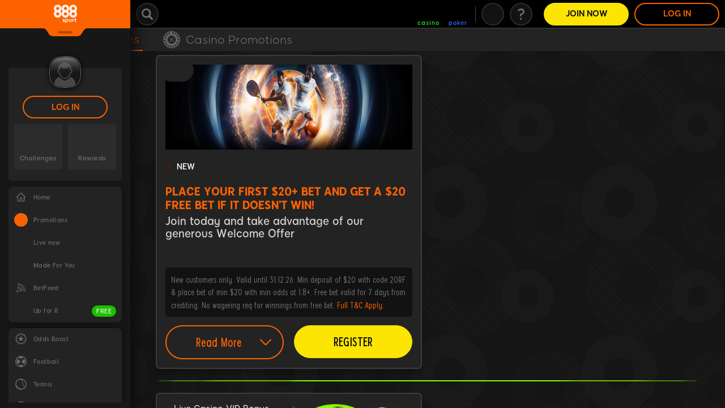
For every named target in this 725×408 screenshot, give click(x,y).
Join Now (586, 14)
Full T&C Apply (359, 305)
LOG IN (65, 107)
